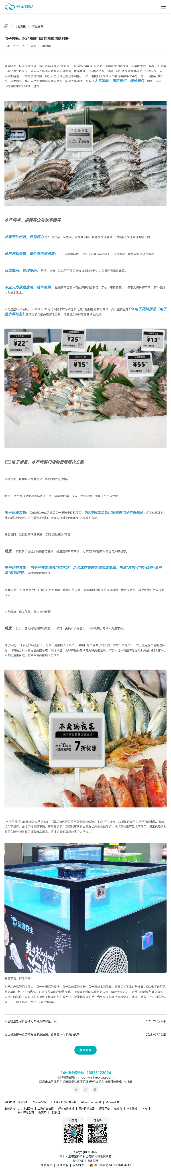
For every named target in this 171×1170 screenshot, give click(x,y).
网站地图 (78, 1165)
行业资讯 (37, 26)
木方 (144, 1108)
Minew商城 (112, 1102)
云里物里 (120, 309)
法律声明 (62, 1165)
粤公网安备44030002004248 (110, 1165)
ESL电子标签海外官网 (64, 1102)
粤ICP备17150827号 (85, 1161)
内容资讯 (20, 26)
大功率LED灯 (25, 1108)
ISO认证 (55, 1112)
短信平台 (104, 1108)
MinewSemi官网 (91, 1102)
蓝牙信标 (23, 1102)
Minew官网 (40, 1102)
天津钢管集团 (87, 1108)
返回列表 (85, 1050)
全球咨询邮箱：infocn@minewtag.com (85, 1077)
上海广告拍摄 (46, 1108)
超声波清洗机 (66, 1108)
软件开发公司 (26, 1112)
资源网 (42, 1112)
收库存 (118, 1108)
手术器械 (132, 1108)
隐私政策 (46, 1165)
